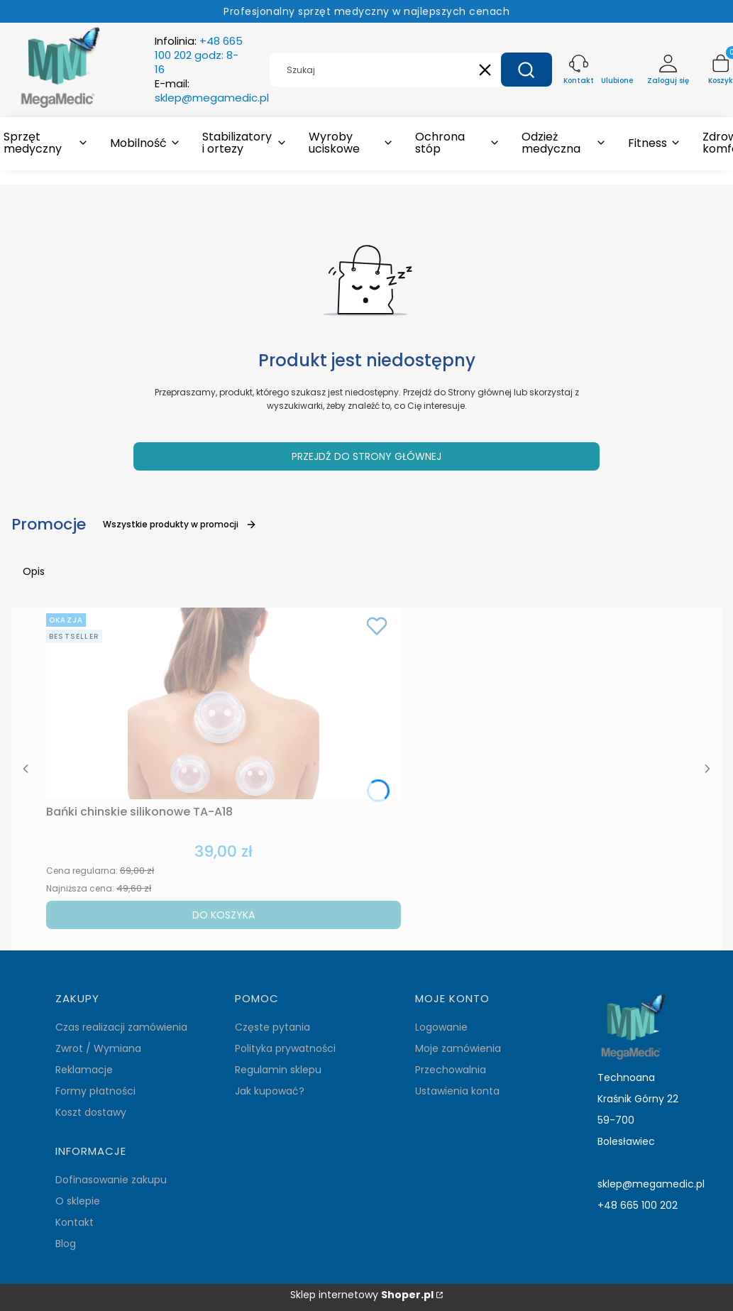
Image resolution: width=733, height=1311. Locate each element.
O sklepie (77, 1201)
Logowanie (441, 1027)
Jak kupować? (269, 1091)
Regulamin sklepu (278, 1070)
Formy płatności (95, 1091)
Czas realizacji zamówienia (121, 1027)
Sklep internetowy (362, 1295)
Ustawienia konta (457, 1091)
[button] (526, 70)
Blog (65, 1243)
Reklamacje (84, 1070)
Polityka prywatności (285, 1048)
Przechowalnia (450, 1070)
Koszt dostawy (90, 1112)
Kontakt (74, 1222)
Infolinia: (199, 55)
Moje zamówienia (458, 1048)
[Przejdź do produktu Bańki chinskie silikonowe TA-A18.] (223, 703)
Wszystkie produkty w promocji (180, 524)
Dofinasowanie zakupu (111, 1180)
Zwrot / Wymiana (98, 1048)
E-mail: (212, 91)
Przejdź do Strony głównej (366, 456)
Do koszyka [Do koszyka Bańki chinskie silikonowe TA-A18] (223, 915)
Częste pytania (272, 1027)
